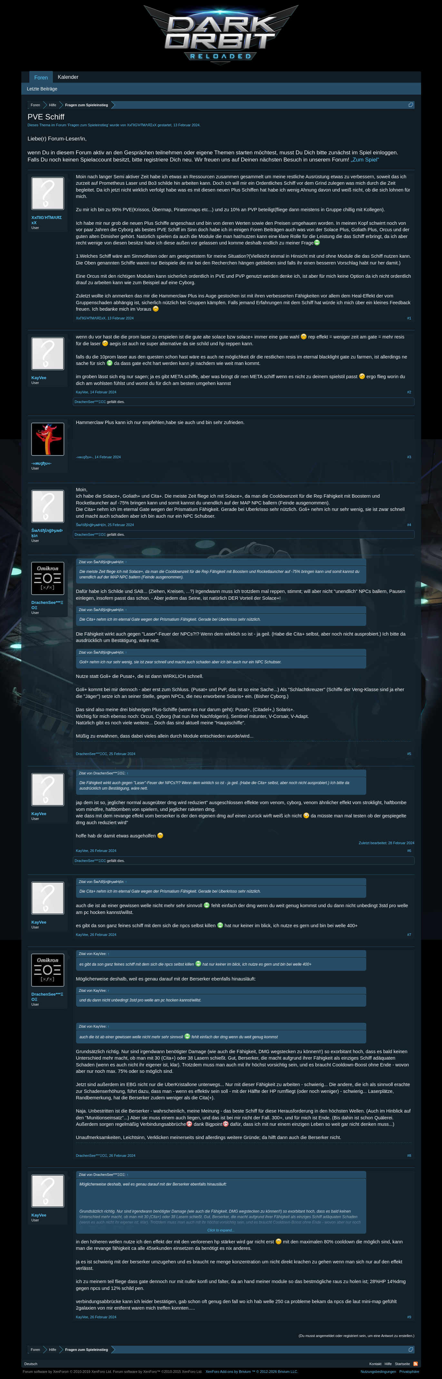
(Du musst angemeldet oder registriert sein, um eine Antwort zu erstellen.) (357, 1336)
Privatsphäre (409, 1372)
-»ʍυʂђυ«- (42, 463)
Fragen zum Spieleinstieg (88, 125)
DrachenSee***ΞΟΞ (90, 402)
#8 (409, 1155)
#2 (409, 392)
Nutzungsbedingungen (378, 1372)
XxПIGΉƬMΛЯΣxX (142, 125)
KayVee (39, 377)
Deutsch (31, 1364)
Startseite (402, 1364)
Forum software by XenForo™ (157, 1372)
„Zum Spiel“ (365, 160)
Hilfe (388, 1364)
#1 (409, 318)
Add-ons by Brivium (252, 1372)
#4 (409, 525)
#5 (409, 754)
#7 (409, 935)
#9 (409, 1317)
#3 (409, 457)
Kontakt (375, 1364)
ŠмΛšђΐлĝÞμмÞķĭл (47, 533)
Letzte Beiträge (42, 88)
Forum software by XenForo (67, 1372)
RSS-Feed (415, 1364)
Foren (41, 77)
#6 (409, 851)
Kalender (68, 77)
